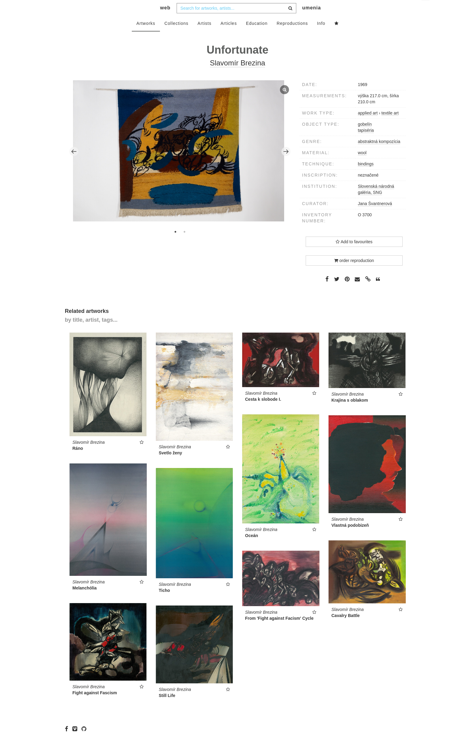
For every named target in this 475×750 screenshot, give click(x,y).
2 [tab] (184, 244)
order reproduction (354, 272)
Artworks (145, 35)
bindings (366, 176)
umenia (311, 19)
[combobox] (236, 20)
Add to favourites (354, 253)
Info (321, 35)
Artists (204, 35)
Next (286, 163)
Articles (229, 35)
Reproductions (292, 35)
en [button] (426, 9)
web (165, 19)
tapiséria (366, 142)
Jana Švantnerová (375, 215)
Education (256, 35)
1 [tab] (175, 244)
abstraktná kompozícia (379, 153)
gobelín (365, 136)
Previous (73, 163)
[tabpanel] (180, 163)
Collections (176, 35)
